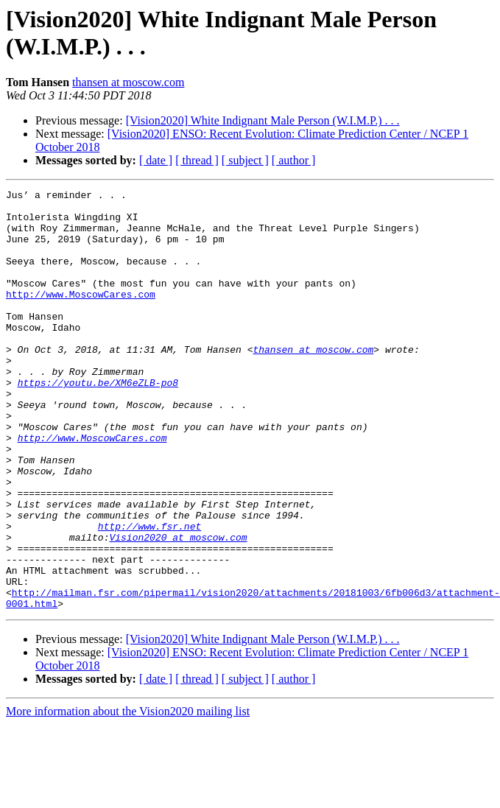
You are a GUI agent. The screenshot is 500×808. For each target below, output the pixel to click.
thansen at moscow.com (128, 82)
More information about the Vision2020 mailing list (128, 795)
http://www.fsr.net (149, 594)
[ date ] (155, 160)
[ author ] (294, 160)
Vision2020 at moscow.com (178, 607)
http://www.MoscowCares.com (80, 316)
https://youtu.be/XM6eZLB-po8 (98, 422)
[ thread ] (197, 160)
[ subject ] (245, 160)
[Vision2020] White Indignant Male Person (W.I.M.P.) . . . (263, 120)
